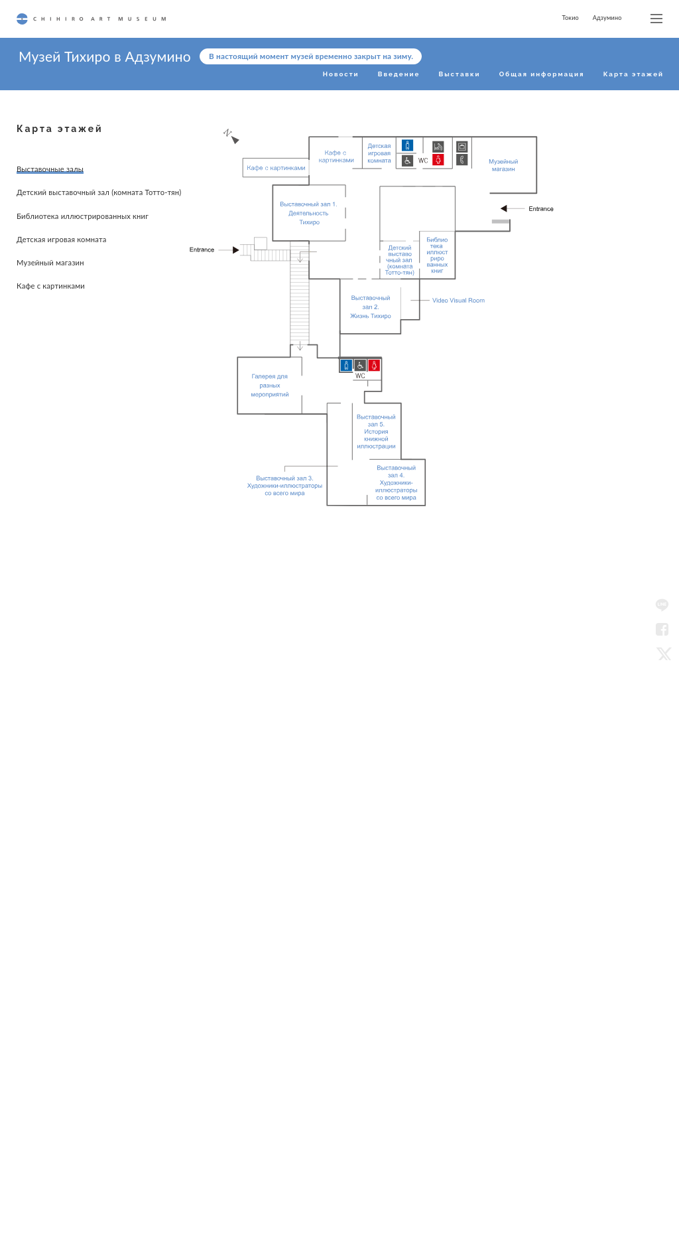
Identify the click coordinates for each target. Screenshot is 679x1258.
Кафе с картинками (51, 291)
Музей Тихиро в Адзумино (105, 56)
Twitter (661, 653)
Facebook (661, 629)
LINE (661, 605)
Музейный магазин (50, 271)
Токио (570, 17)
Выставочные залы (50, 169)
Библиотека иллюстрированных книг (74, 225)
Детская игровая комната (61, 251)
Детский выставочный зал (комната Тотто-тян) (63, 194)
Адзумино (607, 17)
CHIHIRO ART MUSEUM (91, 19)
